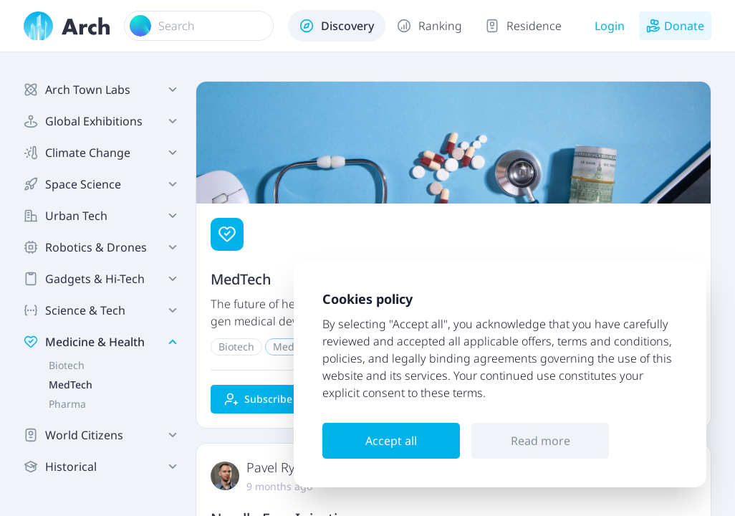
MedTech (70, 384)
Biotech (67, 365)
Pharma (67, 404)
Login (610, 26)
